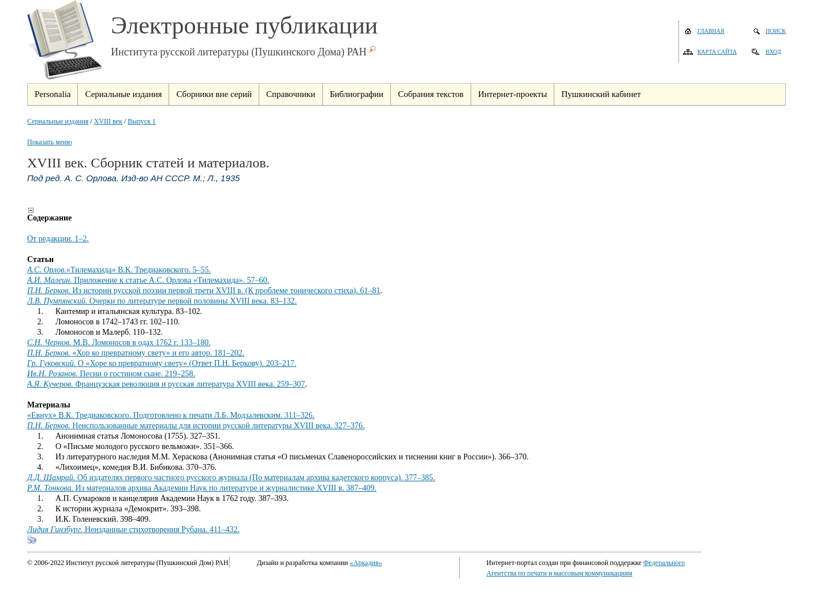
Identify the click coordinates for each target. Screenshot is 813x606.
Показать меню (49, 142)
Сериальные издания (57, 121)
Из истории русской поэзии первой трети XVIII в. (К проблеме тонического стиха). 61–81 (204, 290)
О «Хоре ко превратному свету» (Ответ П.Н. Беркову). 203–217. (161, 363)
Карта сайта (717, 51)
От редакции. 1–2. (58, 238)
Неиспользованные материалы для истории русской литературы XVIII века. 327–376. (196, 425)
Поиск (776, 31)
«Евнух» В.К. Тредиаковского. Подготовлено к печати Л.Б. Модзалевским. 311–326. (171, 415)
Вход (773, 51)
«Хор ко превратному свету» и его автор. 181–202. (135, 353)
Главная (711, 31)
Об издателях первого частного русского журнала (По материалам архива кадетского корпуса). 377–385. (231, 477)
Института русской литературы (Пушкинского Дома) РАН (239, 52)
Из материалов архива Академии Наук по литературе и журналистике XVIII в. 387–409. (201, 488)
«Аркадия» (366, 563)
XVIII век (108, 121)
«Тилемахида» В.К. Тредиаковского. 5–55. (119, 269)
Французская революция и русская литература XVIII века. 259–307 (166, 384)
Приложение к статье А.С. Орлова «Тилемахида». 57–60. (148, 280)
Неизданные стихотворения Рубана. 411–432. (133, 529)
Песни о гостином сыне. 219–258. (111, 373)
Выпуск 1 (142, 121)
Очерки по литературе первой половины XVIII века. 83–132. (162, 301)
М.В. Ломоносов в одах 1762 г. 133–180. (119, 342)
